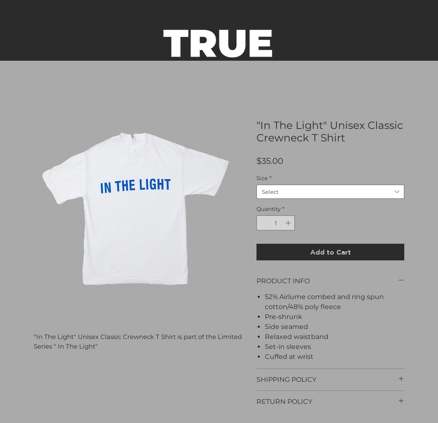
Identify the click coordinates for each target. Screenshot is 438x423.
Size (263, 178)
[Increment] (289, 223)
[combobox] (330, 192)
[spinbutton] (276, 223)
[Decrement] (263, 223)
